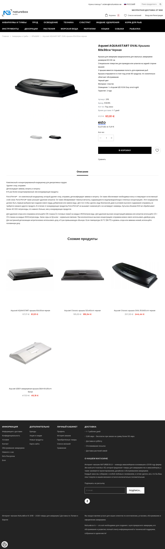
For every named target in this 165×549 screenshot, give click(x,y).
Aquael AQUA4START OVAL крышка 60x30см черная (65, 36)
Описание (82, 171)
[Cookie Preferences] (4, 544)
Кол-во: (101, 132)
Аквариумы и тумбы (20, 36)
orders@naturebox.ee (111, 4)
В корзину (125, 150)
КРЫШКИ (35, 36)
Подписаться (136, 490)
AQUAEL (107, 103)
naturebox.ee (90, 541)
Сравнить (102, 159)
